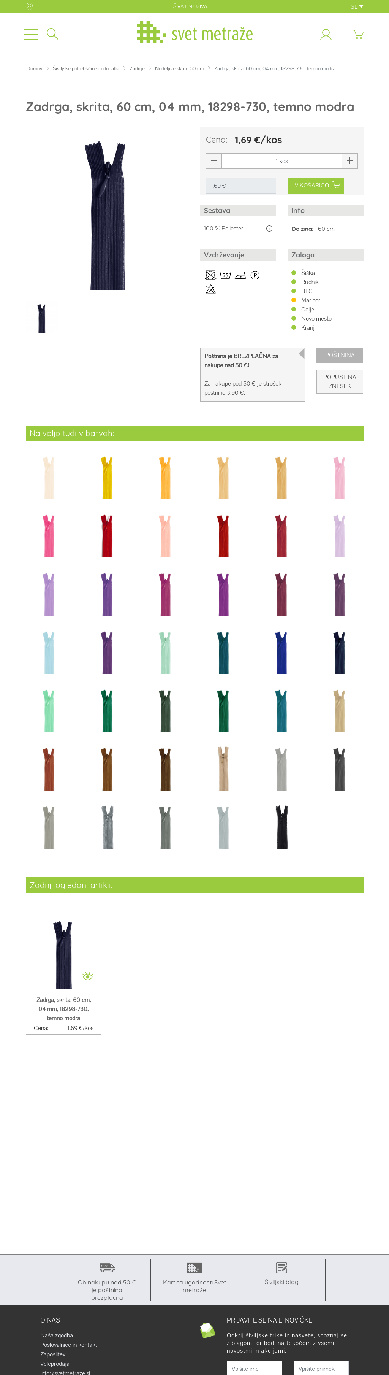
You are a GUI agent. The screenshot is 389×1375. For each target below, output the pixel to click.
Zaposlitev (52, 1354)
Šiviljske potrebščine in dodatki (86, 68)
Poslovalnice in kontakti (69, 1345)
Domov (35, 68)
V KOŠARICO (317, 185)
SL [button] (357, 7)
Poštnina (340, 355)
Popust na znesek (339, 381)
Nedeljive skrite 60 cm (179, 68)
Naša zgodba (56, 1335)
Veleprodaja (55, 1364)
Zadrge (137, 68)
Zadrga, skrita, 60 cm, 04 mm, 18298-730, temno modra (63, 1009)
